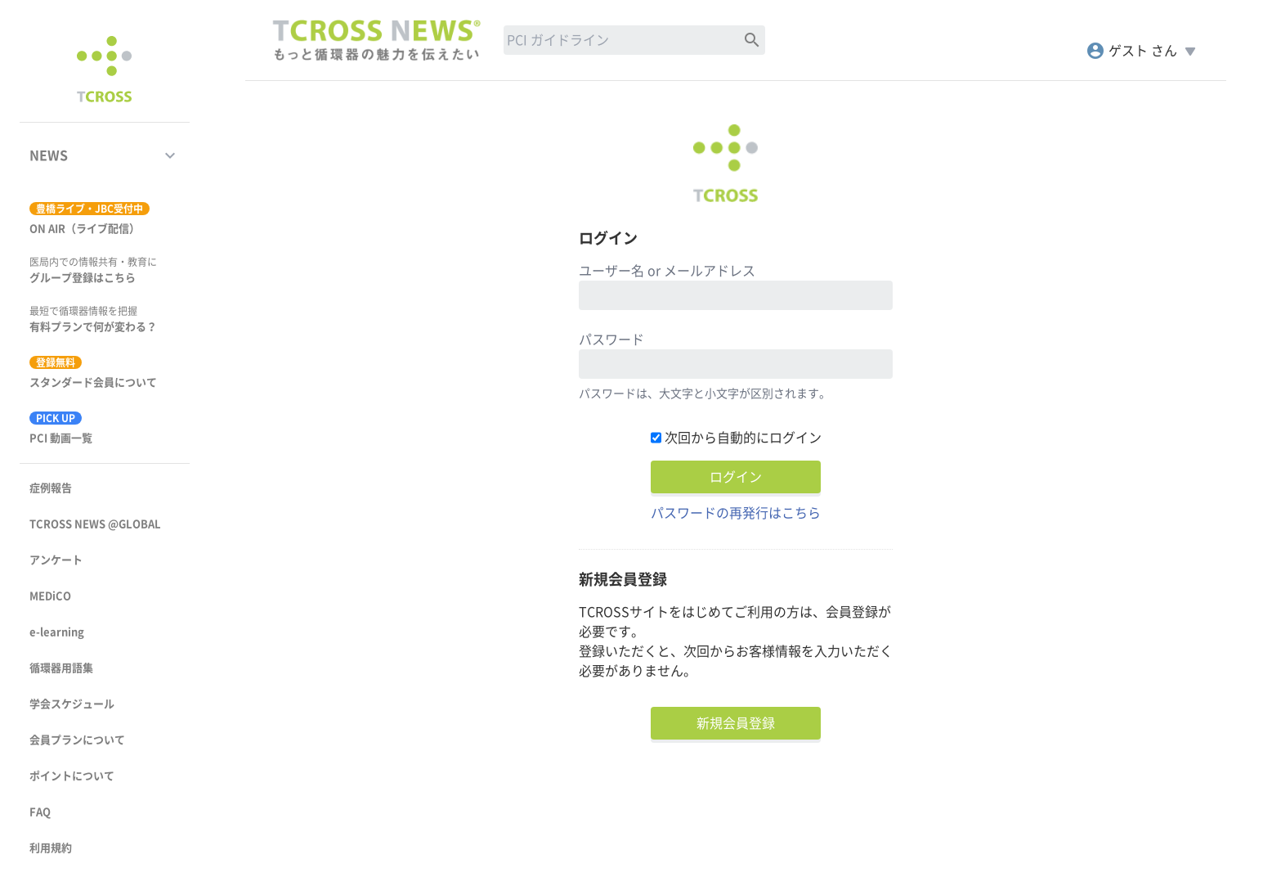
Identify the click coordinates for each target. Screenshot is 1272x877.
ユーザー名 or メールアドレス (667, 270)
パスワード (611, 339)
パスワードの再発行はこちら (736, 512)
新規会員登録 (735, 723)
